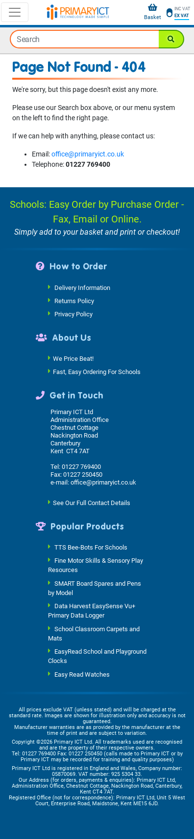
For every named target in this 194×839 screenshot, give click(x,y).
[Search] (171, 39)
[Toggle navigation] (14, 12)
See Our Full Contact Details (91, 502)
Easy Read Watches (82, 674)
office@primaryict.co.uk (87, 154)
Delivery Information (82, 287)
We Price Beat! (73, 358)
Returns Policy (74, 300)
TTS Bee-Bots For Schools (90, 547)
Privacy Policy (73, 313)
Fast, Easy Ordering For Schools (97, 371)
